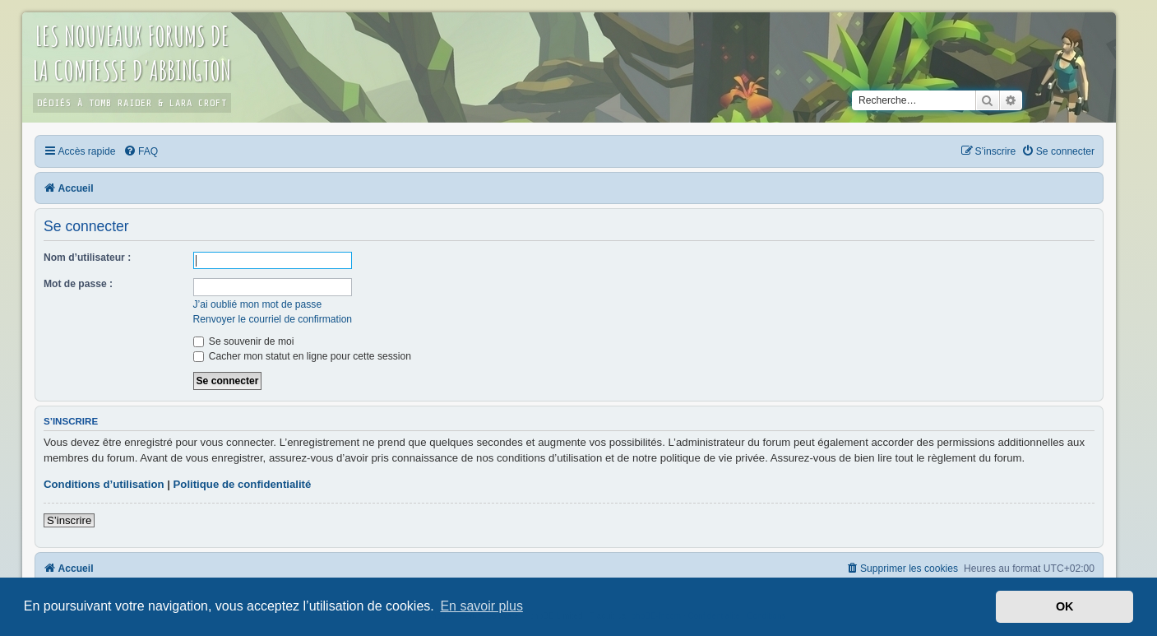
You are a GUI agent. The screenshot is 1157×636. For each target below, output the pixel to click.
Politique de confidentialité (243, 484)
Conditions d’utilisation (104, 484)
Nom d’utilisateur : (87, 257)
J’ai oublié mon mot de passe (257, 304)
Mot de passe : (78, 284)
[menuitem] (140, 151)
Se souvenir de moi (243, 341)
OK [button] (1065, 606)
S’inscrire (69, 520)
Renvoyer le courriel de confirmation (273, 319)
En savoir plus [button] (481, 606)
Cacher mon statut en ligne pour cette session (302, 356)
